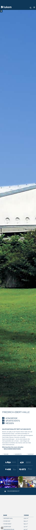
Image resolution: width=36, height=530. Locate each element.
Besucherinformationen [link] (12, 449)
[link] (1, 11)
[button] (1, 482)
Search (31, 7)
